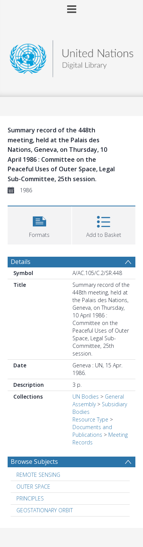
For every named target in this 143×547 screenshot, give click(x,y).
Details (21, 261)
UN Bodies (85, 396)
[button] (39, 224)
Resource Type (90, 419)
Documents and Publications (92, 430)
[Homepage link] (71, 57)
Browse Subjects (34, 461)
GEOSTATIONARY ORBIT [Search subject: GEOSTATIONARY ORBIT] (44, 510)
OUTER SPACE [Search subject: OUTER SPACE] (33, 486)
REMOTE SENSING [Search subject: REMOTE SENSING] (38, 474)
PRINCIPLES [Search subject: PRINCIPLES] (30, 498)
